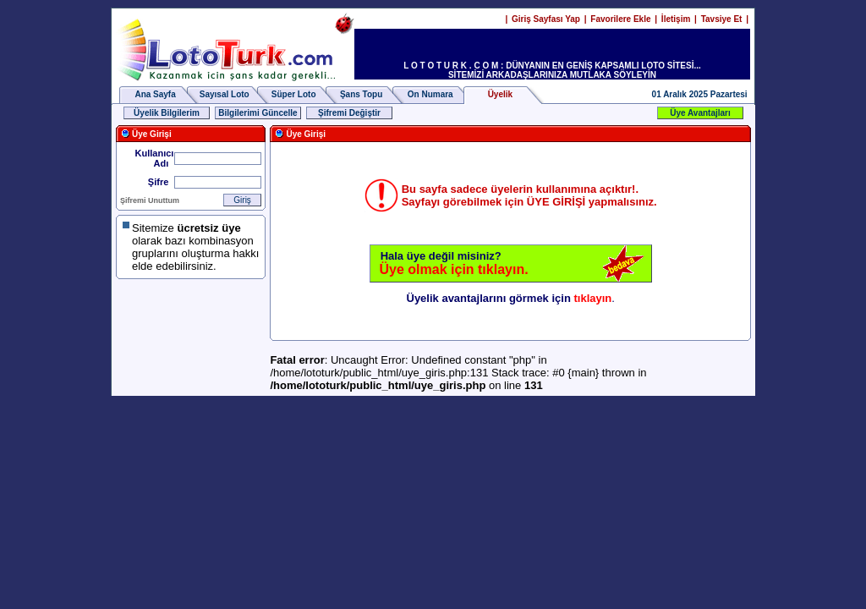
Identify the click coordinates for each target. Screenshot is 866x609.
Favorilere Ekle (620, 19)
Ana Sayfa (154, 94)
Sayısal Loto (224, 94)
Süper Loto (293, 94)
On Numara (430, 94)
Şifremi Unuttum (149, 200)
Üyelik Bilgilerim (167, 113)
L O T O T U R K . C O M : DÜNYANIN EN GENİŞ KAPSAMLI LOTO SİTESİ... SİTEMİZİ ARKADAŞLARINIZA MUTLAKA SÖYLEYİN (552, 70)
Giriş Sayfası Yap (546, 19)
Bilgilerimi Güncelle (257, 113)
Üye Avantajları (700, 113)
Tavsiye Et (722, 19)
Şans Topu (361, 94)
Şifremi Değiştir (349, 113)
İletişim (675, 19)
